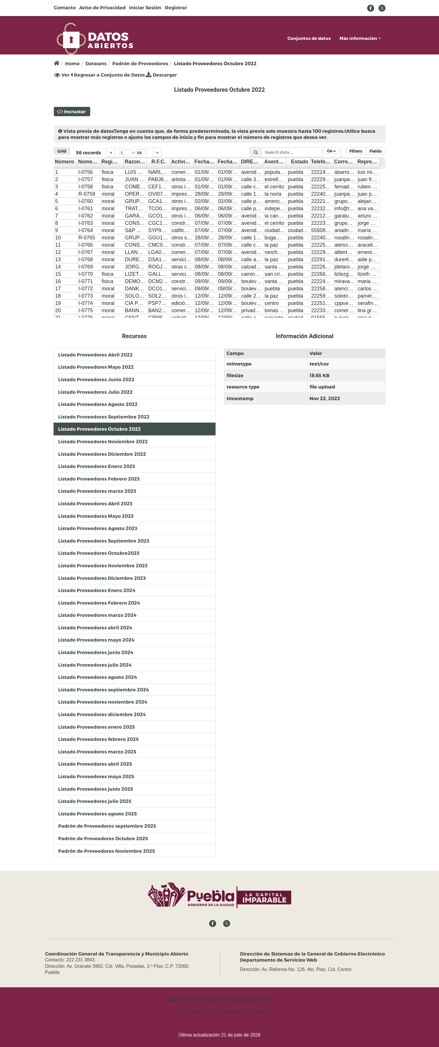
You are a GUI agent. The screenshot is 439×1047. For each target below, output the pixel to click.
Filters (355, 151)
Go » (331, 150)
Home (72, 63)
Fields (375, 151)
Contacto (65, 7)
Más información (360, 38)
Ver (62, 74)
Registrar (176, 7)
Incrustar (75, 111)
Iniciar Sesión (145, 7)
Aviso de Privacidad (102, 7)
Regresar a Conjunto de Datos (107, 74)
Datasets (96, 63)
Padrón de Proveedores (140, 63)
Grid (62, 151)
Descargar (161, 74)
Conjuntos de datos (309, 38)
